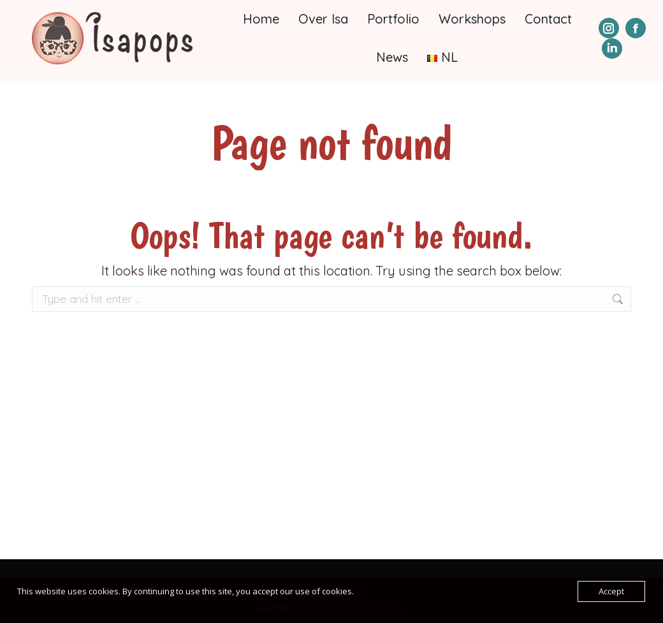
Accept (611, 591)
